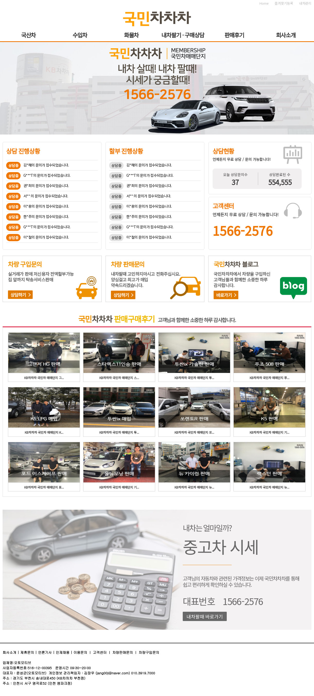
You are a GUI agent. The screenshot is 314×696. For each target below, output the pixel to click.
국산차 (28, 35)
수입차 (80, 35)
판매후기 (234, 35)
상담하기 (18, 294)
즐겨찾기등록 (284, 3)
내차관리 (305, 3)
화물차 (131, 35)
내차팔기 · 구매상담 (182, 35)
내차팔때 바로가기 (205, 616)
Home (264, 3)
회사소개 (285, 35)
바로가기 (224, 295)
